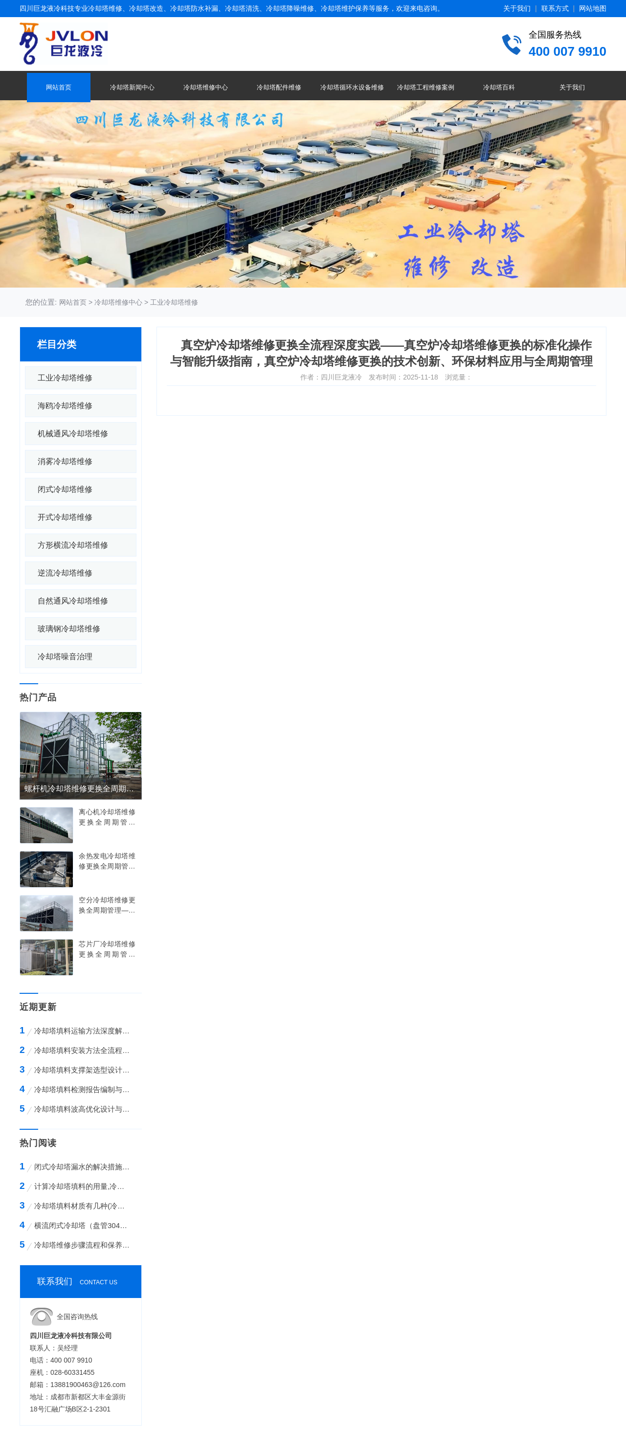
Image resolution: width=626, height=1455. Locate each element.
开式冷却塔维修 (65, 517)
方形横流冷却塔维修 (73, 545)
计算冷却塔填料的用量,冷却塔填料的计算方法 (82, 1186)
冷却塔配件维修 (279, 87)
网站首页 (58, 87)
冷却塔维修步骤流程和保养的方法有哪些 (82, 1245)
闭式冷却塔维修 (65, 489)
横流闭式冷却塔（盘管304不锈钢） (82, 1225)
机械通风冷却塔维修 (73, 433)
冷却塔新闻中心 (132, 87)
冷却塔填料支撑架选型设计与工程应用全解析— (83, 1070)
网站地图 (592, 8)
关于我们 (517, 8)
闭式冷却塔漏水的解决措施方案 (82, 1167)
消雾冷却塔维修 (65, 461)
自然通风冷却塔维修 (73, 601)
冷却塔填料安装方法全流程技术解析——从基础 (83, 1050)
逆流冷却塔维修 (65, 573)
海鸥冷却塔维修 (65, 406)
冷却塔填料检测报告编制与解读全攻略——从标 (83, 1089)
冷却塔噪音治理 (65, 656)
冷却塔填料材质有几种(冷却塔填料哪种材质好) (82, 1206)
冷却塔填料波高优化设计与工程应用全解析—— (83, 1109)
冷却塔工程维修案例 (425, 87)
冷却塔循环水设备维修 (352, 87)
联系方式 (555, 8)
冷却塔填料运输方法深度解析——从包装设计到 (83, 1031)
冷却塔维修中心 (205, 87)
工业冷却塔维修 (174, 302)
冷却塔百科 (499, 87)
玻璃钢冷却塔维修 (69, 629)
